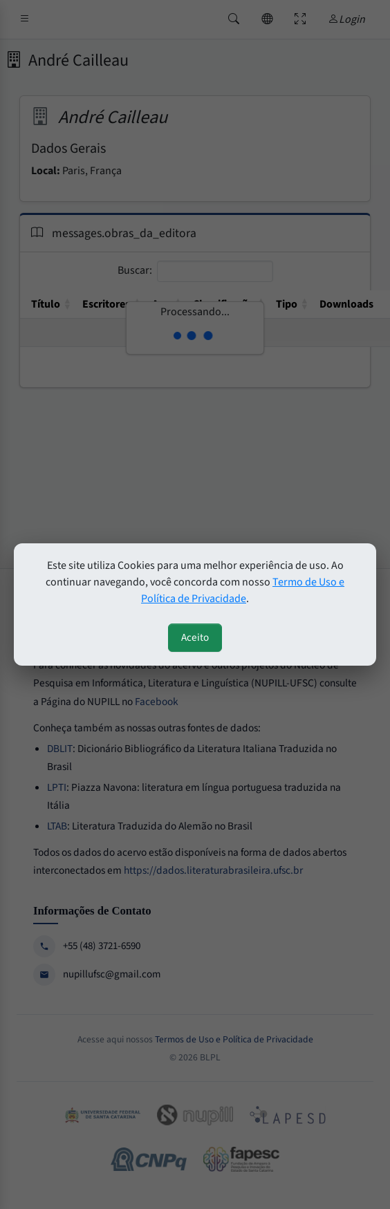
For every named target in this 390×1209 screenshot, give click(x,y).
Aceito (195, 637)
